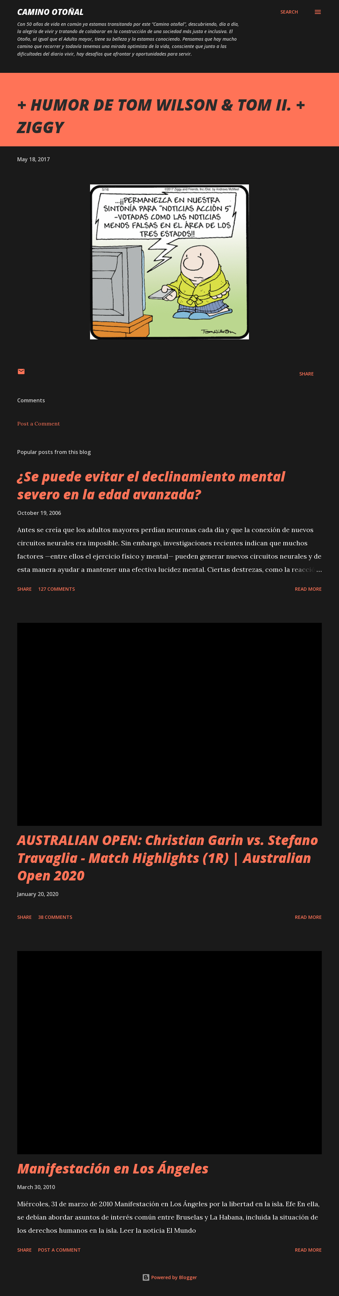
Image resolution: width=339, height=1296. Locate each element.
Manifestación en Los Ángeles (113, 1168)
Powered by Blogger (169, 1277)
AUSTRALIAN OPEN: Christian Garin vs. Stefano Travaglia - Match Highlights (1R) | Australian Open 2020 (167, 857)
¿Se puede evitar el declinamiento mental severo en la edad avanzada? (151, 485)
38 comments (55, 917)
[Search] (289, 12)
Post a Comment (38, 423)
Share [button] (306, 374)
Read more (308, 589)
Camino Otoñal (50, 11)
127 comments (56, 589)
